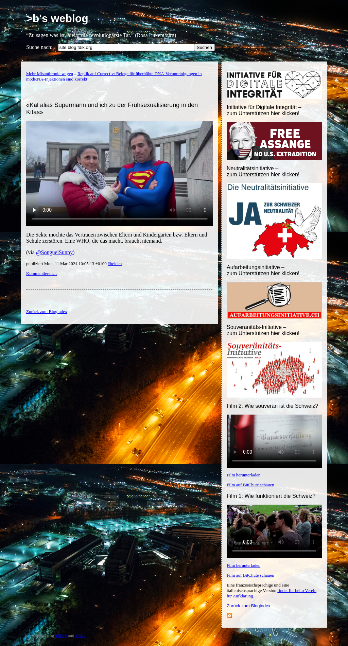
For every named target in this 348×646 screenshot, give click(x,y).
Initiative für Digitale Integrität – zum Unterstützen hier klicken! (264, 110)
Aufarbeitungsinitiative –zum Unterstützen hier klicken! (263, 270)
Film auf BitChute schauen (250, 484)
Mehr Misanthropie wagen (49, 73)
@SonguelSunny (54, 252)
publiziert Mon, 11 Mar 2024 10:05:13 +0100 (67, 263)
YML (80, 635)
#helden (115, 263)
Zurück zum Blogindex (249, 605)
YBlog (61, 635)
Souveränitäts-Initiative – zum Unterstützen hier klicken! (263, 330)
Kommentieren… (41, 273)
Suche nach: (39, 47)
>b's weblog (57, 18)
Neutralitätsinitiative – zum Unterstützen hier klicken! (263, 171)
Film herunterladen (243, 474)
